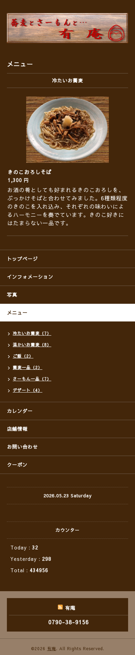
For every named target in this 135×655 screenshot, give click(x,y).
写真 (12, 294)
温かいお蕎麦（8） (32, 344)
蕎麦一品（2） (27, 367)
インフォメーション (30, 276)
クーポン (17, 464)
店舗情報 (17, 428)
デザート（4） (27, 390)
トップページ (22, 258)
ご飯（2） (23, 356)
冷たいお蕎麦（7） (32, 333)
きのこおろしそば (30, 172)
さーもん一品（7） (32, 378)
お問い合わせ (22, 446)
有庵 (51, 648)
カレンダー (20, 410)
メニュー (17, 312)
